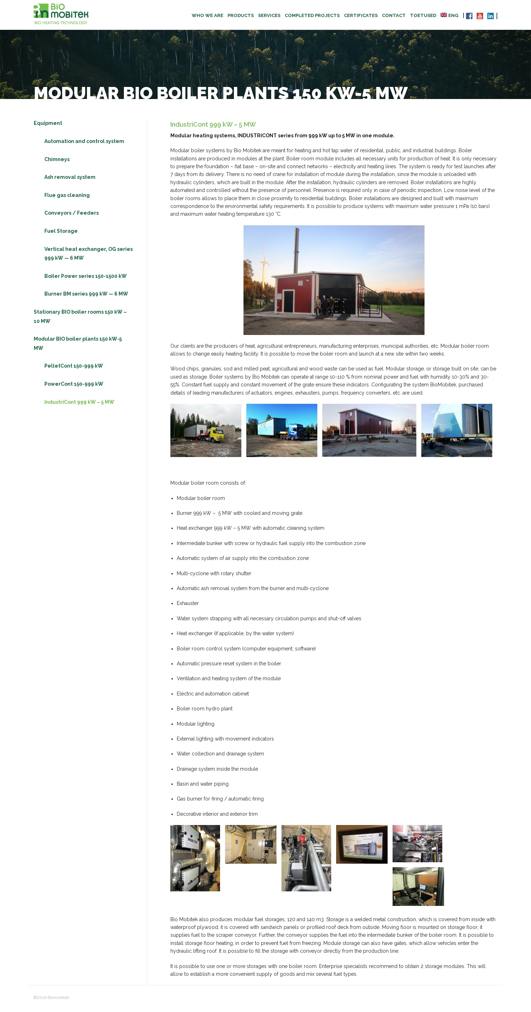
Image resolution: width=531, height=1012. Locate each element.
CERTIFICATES (361, 15)
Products (241, 15)
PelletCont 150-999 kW (73, 368)
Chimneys (57, 161)
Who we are (207, 15)
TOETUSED (423, 15)
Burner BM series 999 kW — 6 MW (86, 296)
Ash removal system (69, 179)
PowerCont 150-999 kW (73, 386)
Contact (394, 15)
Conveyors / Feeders (71, 215)
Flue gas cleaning (67, 197)
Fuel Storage (61, 233)
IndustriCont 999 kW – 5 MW (79, 404)
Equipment (48, 125)
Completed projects (312, 15)
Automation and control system (84, 143)
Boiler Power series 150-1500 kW (85, 278)
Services (269, 15)
